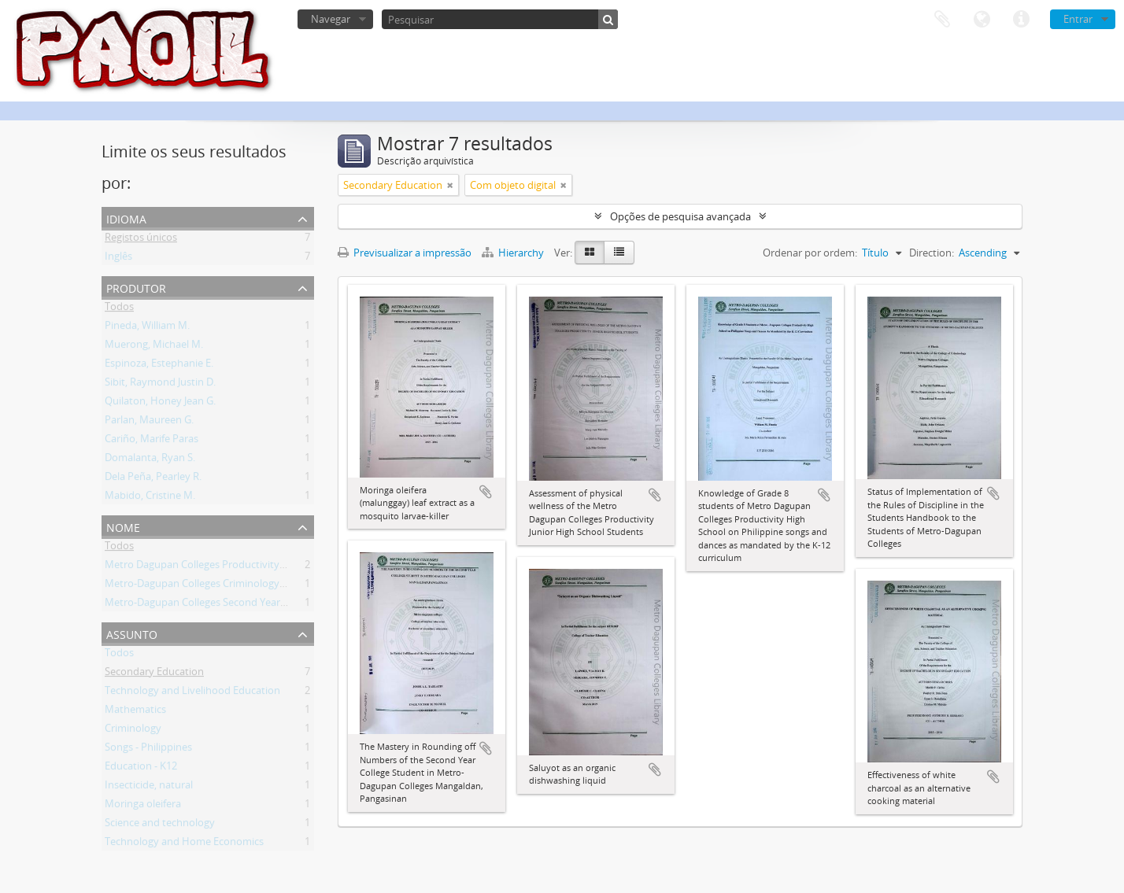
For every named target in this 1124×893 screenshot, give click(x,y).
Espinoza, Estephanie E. (159, 366)
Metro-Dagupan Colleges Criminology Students (214, 586)
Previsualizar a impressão (404, 252)
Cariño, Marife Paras (151, 441)
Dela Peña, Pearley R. (153, 479)
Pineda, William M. (147, 328)
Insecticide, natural (149, 787)
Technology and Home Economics (184, 844)
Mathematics (135, 712)
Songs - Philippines (148, 750)
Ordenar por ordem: (810, 252)
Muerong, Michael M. (154, 347)
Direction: (931, 252)
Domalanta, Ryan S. (150, 460)
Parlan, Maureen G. (149, 422)
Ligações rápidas (1021, 19)
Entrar (1078, 19)
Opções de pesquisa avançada (680, 216)
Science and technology (160, 825)
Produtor (136, 286)
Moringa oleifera (143, 806)
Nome (123, 526)
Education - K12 (141, 769)
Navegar (330, 19)
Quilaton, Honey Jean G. (160, 404)
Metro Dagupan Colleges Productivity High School (221, 567)
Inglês (118, 259)
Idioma (981, 19)
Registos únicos (141, 240)
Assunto (131, 633)
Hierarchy (514, 252)
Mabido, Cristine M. (150, 498)
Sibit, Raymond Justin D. (160, 385)
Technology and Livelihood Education (192, 693)
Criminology (133, 731)
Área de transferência (942, 19)
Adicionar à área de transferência (486, 492)
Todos (119, 309)
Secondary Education (154, 674)
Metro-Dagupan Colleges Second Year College (210, 605)
